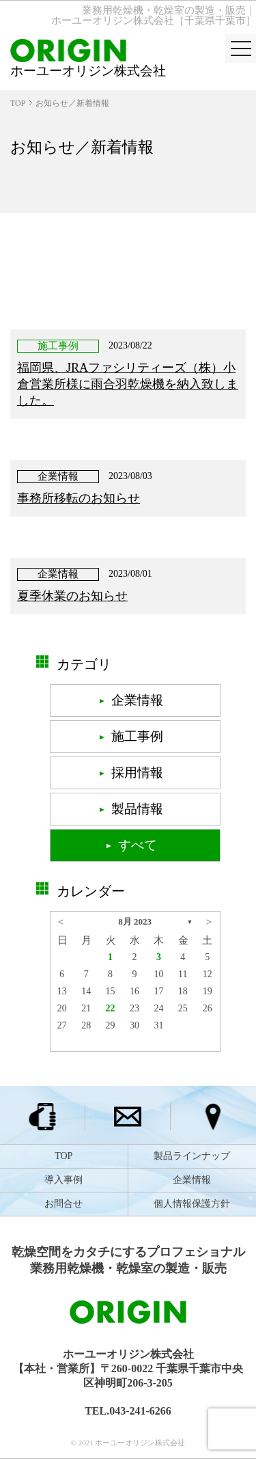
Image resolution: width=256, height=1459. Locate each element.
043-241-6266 (140, 1411)
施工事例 (137, 736)
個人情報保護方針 (192, 1204)
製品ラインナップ (192, 1156)
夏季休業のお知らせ (72, 596)
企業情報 (137, 700)
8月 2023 (135, 921)
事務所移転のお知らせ (78, 498)
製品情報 (137, 809)
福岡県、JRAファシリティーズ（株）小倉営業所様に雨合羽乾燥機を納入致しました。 (127, 384)
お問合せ (63, 1204)
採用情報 (137, 772)
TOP (17, 103)
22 (110, 1008)
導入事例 (63, 1180)
